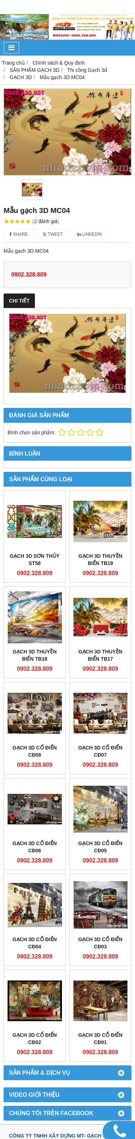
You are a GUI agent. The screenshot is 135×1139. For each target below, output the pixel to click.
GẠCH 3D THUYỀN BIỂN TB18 (35, 655)
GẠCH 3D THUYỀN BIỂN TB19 (100, 559)
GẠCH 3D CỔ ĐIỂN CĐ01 (100, 1038)
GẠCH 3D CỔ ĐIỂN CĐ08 (35, 751)
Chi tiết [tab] (19, 301)
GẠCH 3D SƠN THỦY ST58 (34, 559)
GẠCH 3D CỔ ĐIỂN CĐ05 (100, 846)
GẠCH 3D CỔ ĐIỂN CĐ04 (35, 942)
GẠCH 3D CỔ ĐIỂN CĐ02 (35, 1038)
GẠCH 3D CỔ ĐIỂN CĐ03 (100, 942)
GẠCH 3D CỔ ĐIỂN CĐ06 (35, 846)
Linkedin (89, 234)
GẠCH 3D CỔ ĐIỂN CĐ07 (100, 751)
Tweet (52, 234)
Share (18, 234)
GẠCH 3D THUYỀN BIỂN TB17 (100, 655)
